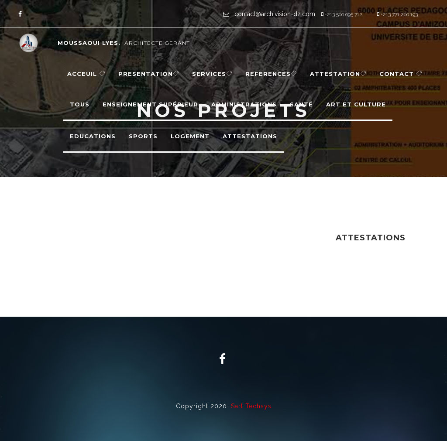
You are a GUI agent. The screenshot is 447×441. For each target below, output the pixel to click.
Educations (93, 136)
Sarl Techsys (251, 406)
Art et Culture (356, 104)
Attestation (338, 73)
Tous (79, 104)
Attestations (250, 136)
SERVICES (212, 73)
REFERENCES (271, 73)
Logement (190, 136)
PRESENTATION (148, 73)
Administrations (244, 104)
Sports (143, 136)
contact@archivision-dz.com (274, 13)
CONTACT (400, 73)
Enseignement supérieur (150, 104)
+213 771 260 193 (399, 14)
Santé (301, 104)
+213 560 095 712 (343, 14)
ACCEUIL (86, 73)
